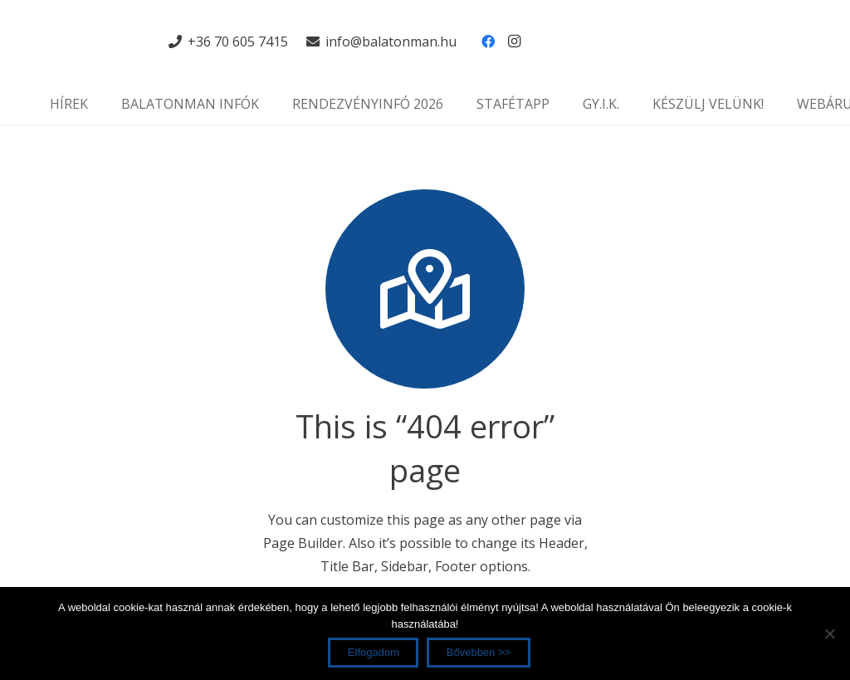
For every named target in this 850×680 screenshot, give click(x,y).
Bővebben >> (478, 652)
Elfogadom (373, 652)
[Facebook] (488, 41)
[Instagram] (514, 41)
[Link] (91, 41)
